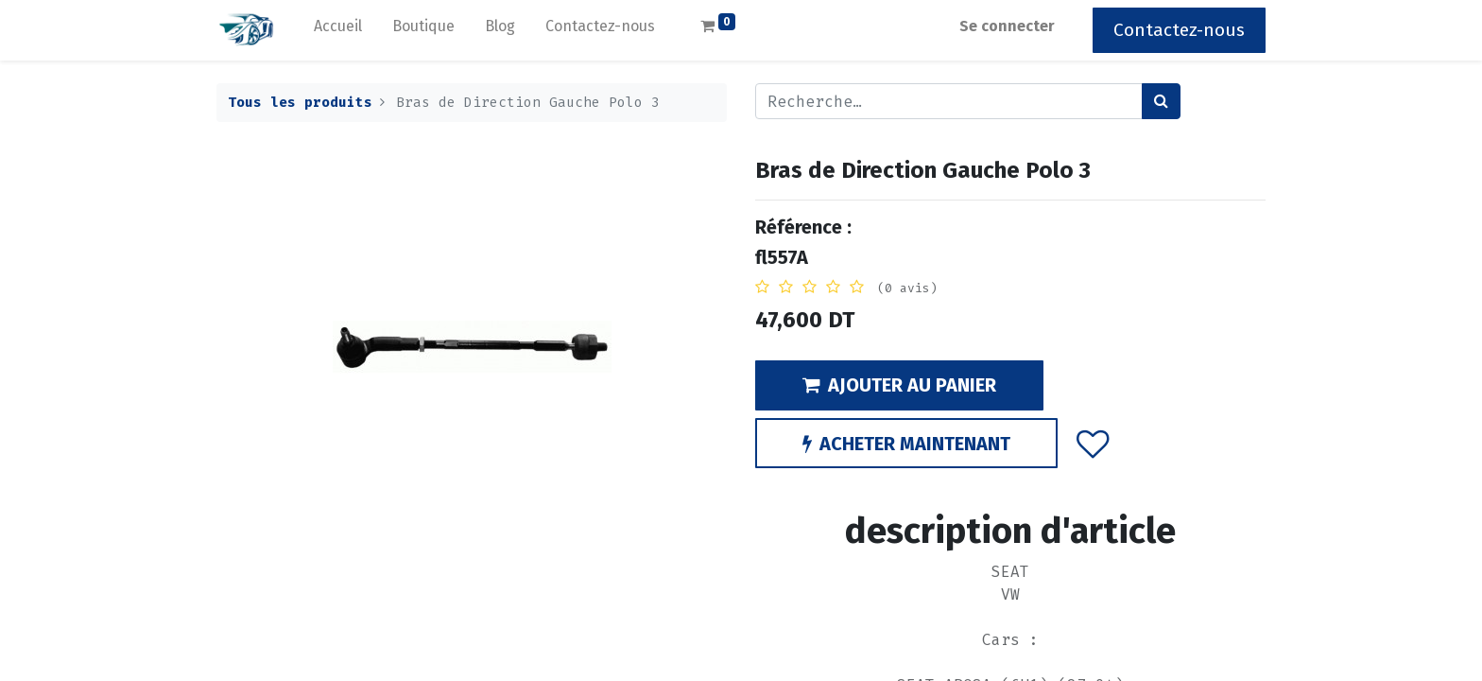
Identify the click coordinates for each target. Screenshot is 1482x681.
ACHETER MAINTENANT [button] (906, 443)
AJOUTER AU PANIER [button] (899, 385)
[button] (1093, 442)
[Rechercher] (1161, 101)
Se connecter (1007, 26)
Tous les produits (300, 103)
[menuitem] (338, 30)
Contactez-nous (1179, 30)
